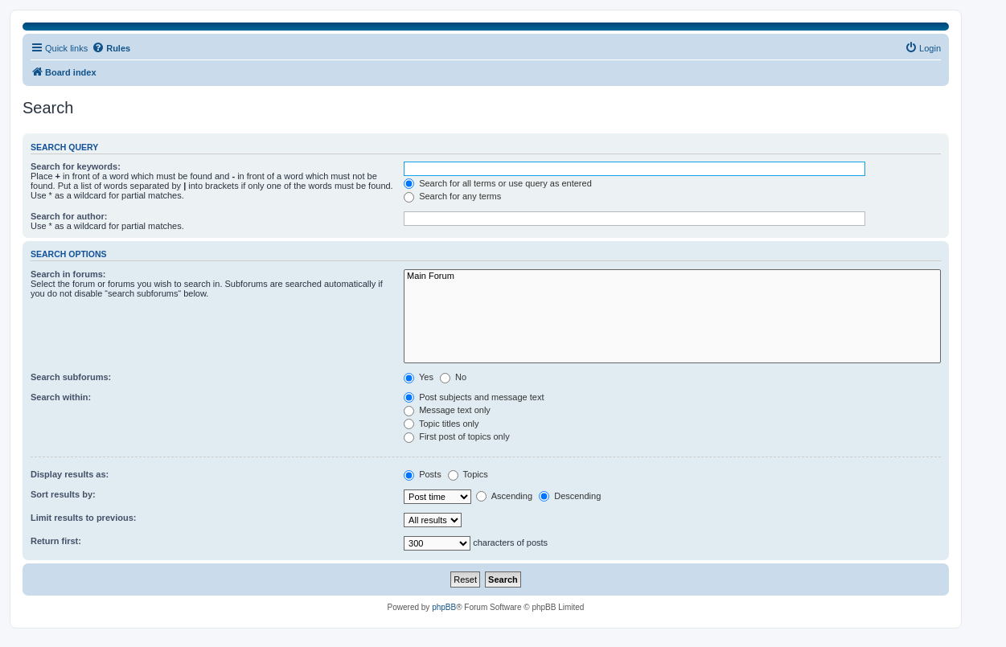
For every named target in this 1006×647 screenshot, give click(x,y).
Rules (111, 47)
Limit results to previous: (83, 517)
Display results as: (70, 474)
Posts (422, 474)
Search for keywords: (76, 166)
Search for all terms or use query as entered (498, 183)
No (453, 377)
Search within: (61, 397)
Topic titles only (441, 423)
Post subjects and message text (474, 397)
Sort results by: (63, 494)
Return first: (56, 541)
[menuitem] (923, 48)
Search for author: (69, 216)
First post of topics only (457, 436)
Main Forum (672, 276)
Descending (570, 496)
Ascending (504, 496)
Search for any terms (452, 196)
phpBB (444, 607)
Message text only (447, 410)
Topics (468, 474)
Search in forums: (68, 274)
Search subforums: (71, 377)
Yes (418, 377)
